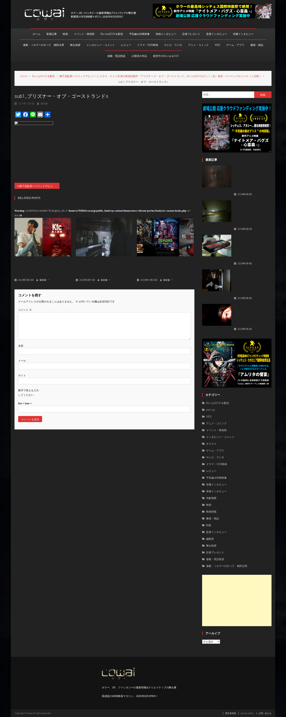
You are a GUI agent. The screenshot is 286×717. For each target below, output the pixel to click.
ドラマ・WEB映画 (147, 44)
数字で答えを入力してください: (28, 392)
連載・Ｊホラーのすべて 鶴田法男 (43, 44)
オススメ (211, 443)
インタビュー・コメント (100, 44)
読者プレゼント (191, 33)
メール (22, 360)
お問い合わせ (264, 713)
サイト (22, 375)
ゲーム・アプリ (235, 44)
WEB (217, 44)
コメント (25, 309)
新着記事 (51, 33)
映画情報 (211, 511)
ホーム (36, 33)
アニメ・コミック (198, 44)
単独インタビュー (166, 33)
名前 (20, 345)
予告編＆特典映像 (139, 33)
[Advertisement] (236, 600)
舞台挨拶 (75, 44)
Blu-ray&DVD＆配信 (112, 33)
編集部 (210, 538)
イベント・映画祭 (84, 33)
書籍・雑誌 (256, 44)
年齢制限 (211, 498)
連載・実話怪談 (116, 56)
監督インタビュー (216, 33)
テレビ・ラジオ (173, 44)
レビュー (126, 44)
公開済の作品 (139, 56)
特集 (208, 525)
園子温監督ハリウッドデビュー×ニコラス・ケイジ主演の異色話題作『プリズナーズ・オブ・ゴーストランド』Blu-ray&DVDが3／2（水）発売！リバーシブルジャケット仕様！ (39, 186)
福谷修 (42, 279)
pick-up (210, 409)
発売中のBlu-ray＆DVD (166, 56)
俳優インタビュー (243, 33)
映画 (65, 33)
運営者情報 (230, 713)
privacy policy (247, 713)
